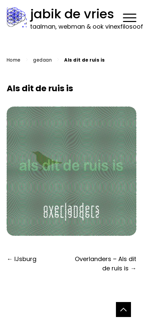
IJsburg (25, 259)
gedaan (42, 60)
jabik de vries (72, 14)
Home (14, 60)
